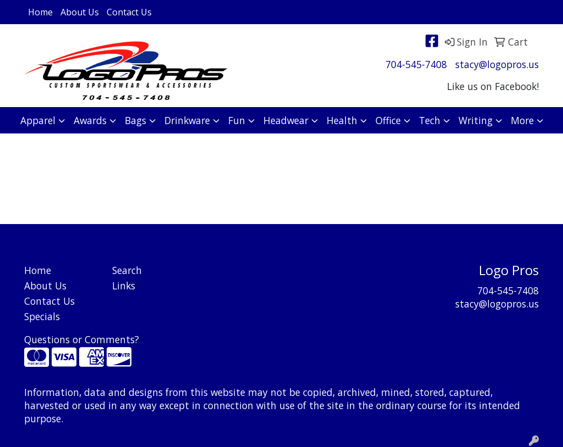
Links (123, 285)
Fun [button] (236, 120)
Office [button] (388, 120)
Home (40, 12)
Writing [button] (476, 120)
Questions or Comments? (81, 339)
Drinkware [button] (187, 120)
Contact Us (129, 12)
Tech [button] (429, 120)
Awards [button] (90, 120)
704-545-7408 (416, 64)
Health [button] (342, 120)
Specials (42, 316)
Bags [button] (135, 120)
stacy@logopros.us (497, 64)
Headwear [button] (285, 120)
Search (127, 270)
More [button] (522, 120)
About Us (79, 12)
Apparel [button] (38, 120)
